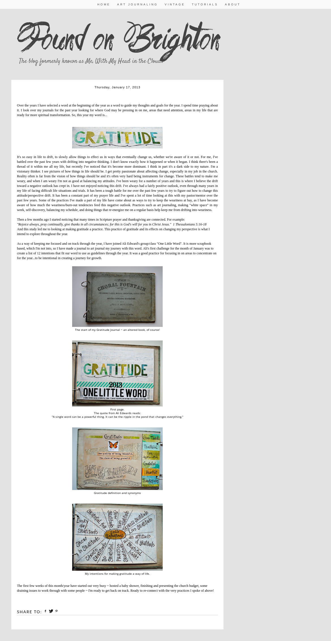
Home (103, 4)
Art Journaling (137, 4)
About (232, 4)
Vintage (175, 4)
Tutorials (205, 4)
